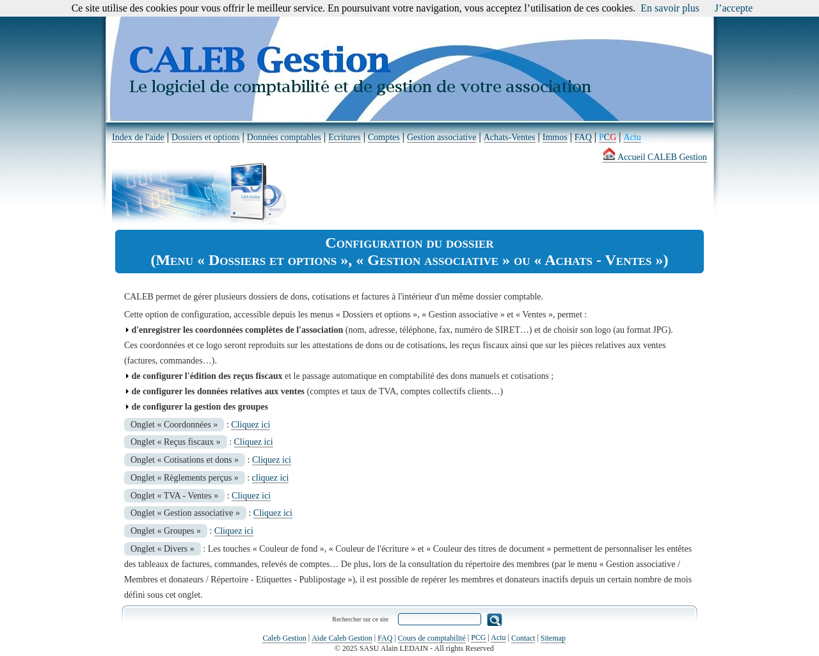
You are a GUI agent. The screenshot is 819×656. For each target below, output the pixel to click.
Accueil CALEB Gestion (655, 157)
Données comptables (284, 137)
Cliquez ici (250, 424)
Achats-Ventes (510, 137)
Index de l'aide (138, 137)
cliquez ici (270, 478)
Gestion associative (441, 137)
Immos (555, 137)
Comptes (384, 137)
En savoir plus (669, 8)
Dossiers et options (205, 137)
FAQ (583, 137)
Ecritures (344, 137)
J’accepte (734, 8)
